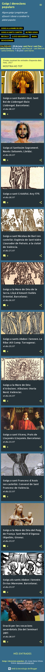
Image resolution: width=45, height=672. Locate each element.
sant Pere (27, 46)
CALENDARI (5, 46)
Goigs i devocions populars (14, 5)
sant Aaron (29, 50)
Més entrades (22, 653)
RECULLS (5, 36)
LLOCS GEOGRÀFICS (20, 36)
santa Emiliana (7, 50)
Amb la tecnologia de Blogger (22, 669)
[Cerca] (35, 5)
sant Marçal (27, 48)
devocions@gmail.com (25, 663)
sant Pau (38, 46)
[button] (40, 114)
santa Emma (5, 48)
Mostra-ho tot (13, 66)
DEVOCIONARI (7, 40)
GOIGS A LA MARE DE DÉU (12, 28)
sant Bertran (39, 48)
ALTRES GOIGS (32, 32)
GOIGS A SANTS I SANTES (11, 32)
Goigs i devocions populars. (13, 661)
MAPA (34, 36)
